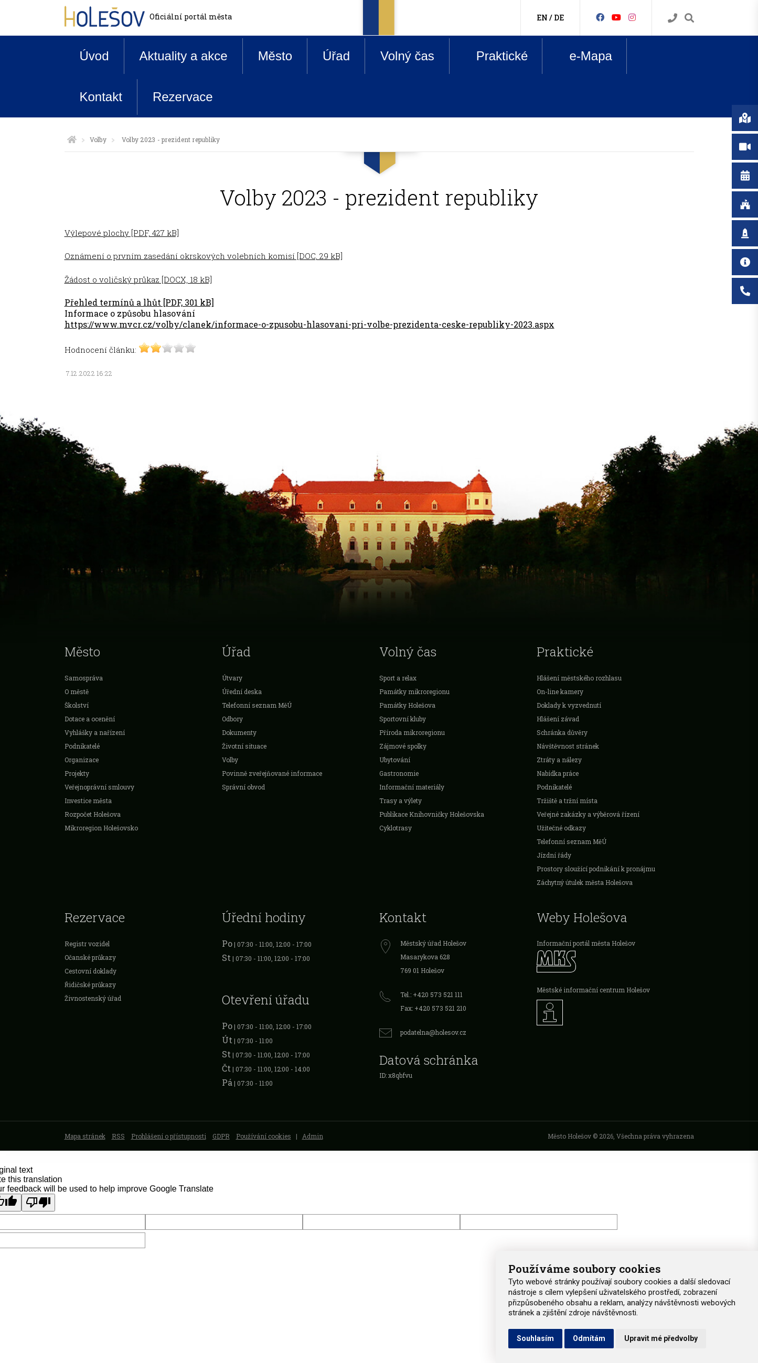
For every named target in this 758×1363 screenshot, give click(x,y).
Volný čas (407, 56)
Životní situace (244, 746)
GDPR (221, 1136)
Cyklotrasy (395, 828)
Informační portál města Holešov (586, 943)
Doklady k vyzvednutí (569, 705)
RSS (118, 1136)
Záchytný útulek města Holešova (585, 882)
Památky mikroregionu (414, 691)
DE (559, 18)
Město (275, 56)
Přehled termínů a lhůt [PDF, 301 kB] (139, 302)
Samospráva (84, 678)
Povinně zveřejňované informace (272, 773)
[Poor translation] (38, 1202)
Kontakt (101, 97)
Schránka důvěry (562, 732)
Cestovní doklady (90, 971)
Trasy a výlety (400, 800)
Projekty (77, 773)
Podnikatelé (82, 746)
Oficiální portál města (191, 16)
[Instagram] (632, 17)
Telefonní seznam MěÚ (257, 705)
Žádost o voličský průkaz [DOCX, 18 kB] (138, 279)
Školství (77, 705)
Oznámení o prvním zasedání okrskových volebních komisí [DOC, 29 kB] (204, 256)
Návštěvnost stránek (568, 746)
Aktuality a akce (184, 56)
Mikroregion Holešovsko (101, 828)
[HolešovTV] (616, 17)
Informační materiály (411, 787)
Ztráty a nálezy (559, 759)
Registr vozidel (87, 943)
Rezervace (183, 97)
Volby (98, 139)
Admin (312, 1136)
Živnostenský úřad (93, 998)
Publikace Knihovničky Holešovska (431, 814)
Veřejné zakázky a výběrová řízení (588, 814)
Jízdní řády (554, 855)
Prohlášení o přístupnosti (168, 1136)
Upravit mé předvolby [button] (661, 1338)
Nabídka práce (558, 773)
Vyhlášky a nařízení (95, 732)
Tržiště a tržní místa (567, 800)
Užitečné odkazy (561, 828)
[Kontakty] (672, 18)
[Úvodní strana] (72, 139)
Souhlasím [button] (535, 1338)
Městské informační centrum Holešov (593, 990)
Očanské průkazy (90, 957)
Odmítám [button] (589, 1338)
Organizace (82, 759)
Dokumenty (239, 732)
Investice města (88, 800)
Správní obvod (243, 787)
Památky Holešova (407, 705)
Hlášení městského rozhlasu (579, 678)
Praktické (494, 55)
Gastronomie (399, 773)
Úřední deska (242, 691)
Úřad (336, 56)
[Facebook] (600, 17)
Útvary (232, 678)
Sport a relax (398, 678)
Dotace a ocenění (90, 719)
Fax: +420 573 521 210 (433, 1008)
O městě (77, 691)
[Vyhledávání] (689, 18)
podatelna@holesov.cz (433, 1032)
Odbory (232, 719)
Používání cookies (263, 1136)
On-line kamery (560, 691)
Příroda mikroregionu (412, 732)
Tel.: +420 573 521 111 (431, 994)
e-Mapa (582, 56)
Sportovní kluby (402, 719)
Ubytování (394, 759)
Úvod (94, 56)
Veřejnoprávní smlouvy (99, 787)
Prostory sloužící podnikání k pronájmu (596, 868)
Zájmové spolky (402, 746)
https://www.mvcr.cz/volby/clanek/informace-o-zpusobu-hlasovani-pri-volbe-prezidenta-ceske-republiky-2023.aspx (309, 324)
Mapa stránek (85, 1136)
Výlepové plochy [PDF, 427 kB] (122, 233)
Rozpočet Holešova (93, 814)
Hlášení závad (558, 719)
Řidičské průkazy (90, 984)
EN (542, 18)
